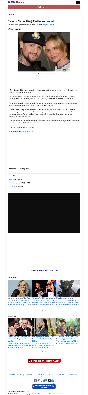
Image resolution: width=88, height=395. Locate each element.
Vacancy (44, 377)
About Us (29, 375)
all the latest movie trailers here (47, 270)
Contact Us (40, 375)
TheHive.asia (60, 375)
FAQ (49, 375)
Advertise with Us (15, 375)
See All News (76, 316)
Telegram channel (48, 25)
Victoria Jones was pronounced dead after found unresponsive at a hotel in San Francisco (20, 333)
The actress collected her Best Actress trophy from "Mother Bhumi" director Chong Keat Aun (44, 333)
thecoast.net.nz (27, 131)
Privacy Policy (73, 375)
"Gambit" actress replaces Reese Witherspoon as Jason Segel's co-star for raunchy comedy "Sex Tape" (20, 292)
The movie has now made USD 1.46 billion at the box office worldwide (68, 331)
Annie (10, 179)
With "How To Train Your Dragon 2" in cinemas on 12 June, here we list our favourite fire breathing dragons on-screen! (68, 294)
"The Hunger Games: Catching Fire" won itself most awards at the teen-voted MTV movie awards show (44, 292)
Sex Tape (11, 186)
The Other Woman (14, 183)
